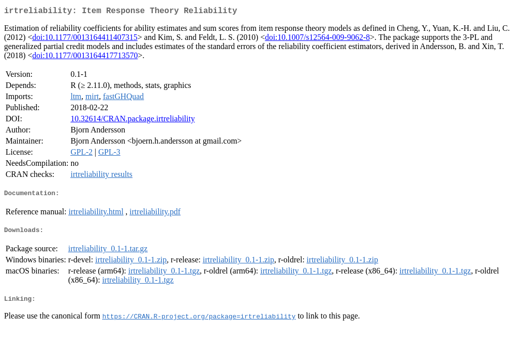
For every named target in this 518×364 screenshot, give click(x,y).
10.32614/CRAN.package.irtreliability (132, 120)
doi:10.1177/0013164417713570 (85, 57)
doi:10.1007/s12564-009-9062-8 (317, 39)
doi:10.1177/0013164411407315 (85, 39)
